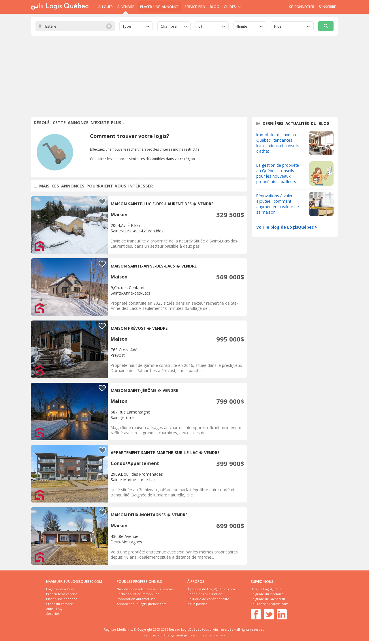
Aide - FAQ (54, 608)
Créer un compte (59, 604)
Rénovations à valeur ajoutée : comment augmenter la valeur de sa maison (277, 204)
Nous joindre (197, 604)
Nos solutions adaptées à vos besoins (145, 589)
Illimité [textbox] (241, 26)
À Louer (105, 6)
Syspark (219, 635)
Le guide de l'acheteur (268, 599)
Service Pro (194, 6)
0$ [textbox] (200, 26)
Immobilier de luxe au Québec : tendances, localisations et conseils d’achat (277, 143)
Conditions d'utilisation (204, 594)
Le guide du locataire (267, 594)
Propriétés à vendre (61, 594)
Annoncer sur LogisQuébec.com (142, 604)
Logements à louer (60, 589)
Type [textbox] (127, 26)
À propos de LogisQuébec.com (211, 589)
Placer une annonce (159, 6)
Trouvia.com (278, 604)
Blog (214, 6)
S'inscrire (327, 6)
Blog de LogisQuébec (267, 589)
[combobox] (136, 26)
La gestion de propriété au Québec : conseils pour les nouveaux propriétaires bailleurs (277, 173)
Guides (232, 6)
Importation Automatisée (136, 599)
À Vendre (125, 6)
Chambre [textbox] (169, 26)
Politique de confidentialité (208, 599)
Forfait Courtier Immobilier (138, 594)
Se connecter (301, 6)
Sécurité (52, 613)
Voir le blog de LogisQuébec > (286, 227)
